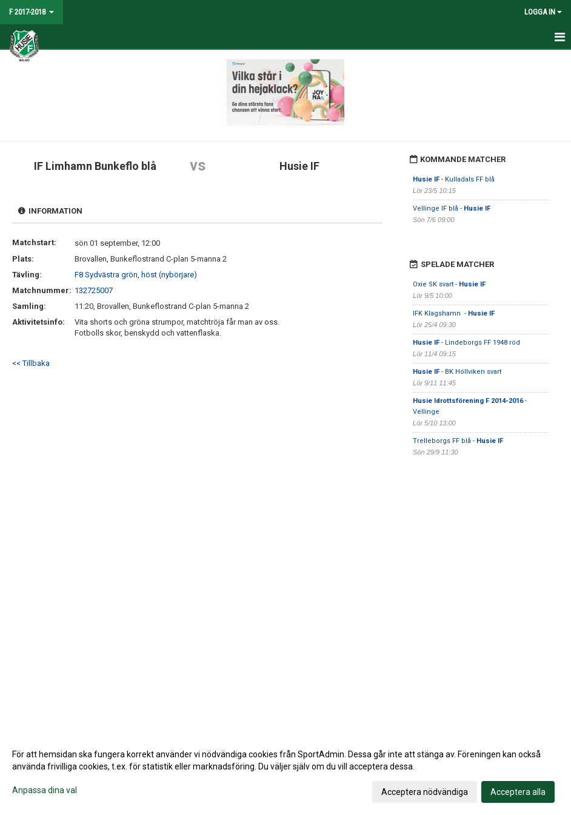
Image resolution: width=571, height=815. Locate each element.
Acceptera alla (518, 792)
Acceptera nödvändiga (424, 792)
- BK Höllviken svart (457, 372)
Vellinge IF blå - (451, 208)
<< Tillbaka (31, 363)
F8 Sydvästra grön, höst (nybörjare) (136, 274)
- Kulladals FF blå (454, 179)
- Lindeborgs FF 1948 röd (466, 343)
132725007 (94, 290)
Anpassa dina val (44, 790)
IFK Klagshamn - (454, 313)
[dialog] (285, 772)
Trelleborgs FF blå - (458, 441)
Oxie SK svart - (449, 284)
